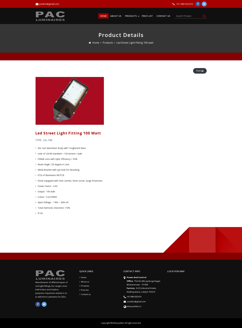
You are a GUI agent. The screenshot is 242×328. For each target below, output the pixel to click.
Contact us (86, 294)
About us (85, 281)
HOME (103, 15)
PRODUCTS (131, 15)
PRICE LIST (147, 15)
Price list (85, 290)
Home (95, 42)
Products (108, 42)
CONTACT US (163, 15)
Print (199, 70)
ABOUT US (115, 15)
